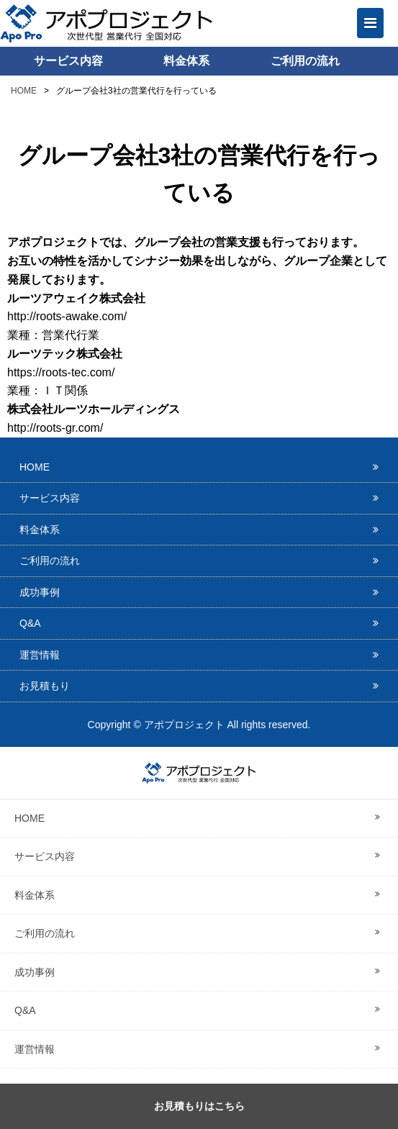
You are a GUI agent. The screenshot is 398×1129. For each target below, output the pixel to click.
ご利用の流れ (305, 61)
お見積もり (44, 686)
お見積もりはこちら (199, 1106)
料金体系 (186, 61)
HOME (24, 91)
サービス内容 (68, 61)
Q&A (30, 623)
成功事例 (39, 592)
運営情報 (39, 655)
